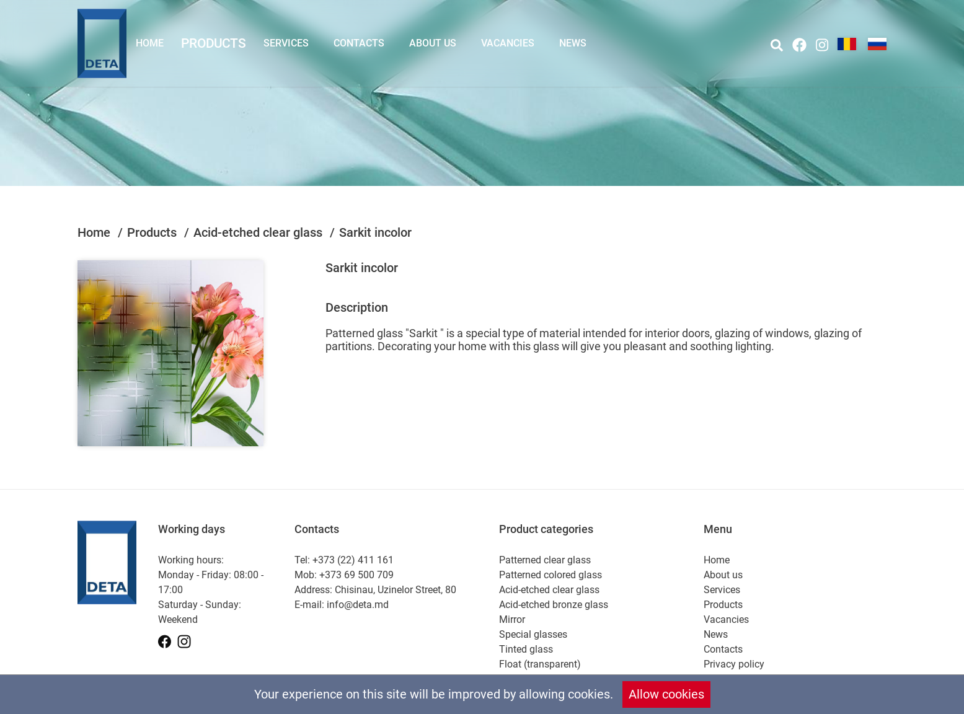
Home (150, 43)
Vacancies (507, 43)
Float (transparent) (540, 664)
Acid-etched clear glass (259, 232)
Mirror (512, 619)
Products (213, 43)
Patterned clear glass (545, 560)
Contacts (359, 43)
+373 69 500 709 (356, 575)
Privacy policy (734, 664)
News (572, 43)
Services (286, 43)
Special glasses (533, 634)
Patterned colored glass (550, 575)
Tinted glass (526, 649)
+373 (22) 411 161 (353, 560)
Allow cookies (666, 694)
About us (432, 43)
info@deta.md (358, 604)
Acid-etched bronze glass (553, 604)
